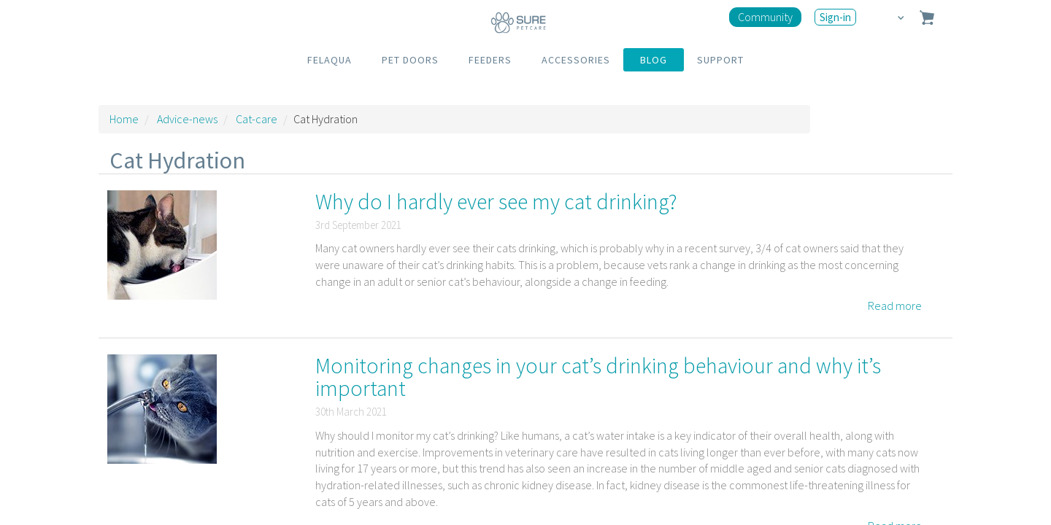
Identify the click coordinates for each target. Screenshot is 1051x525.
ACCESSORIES (576, 59)
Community (765, 16)
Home (124, 119)
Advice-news (187, 119)
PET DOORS (410, 59)
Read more (895, 305)
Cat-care (256, 119)
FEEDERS (490, 59)
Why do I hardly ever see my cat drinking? (496, 201)
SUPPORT (720, 59)
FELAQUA (329, 59)
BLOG (653, 59)
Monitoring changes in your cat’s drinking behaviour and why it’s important (598, 376)
